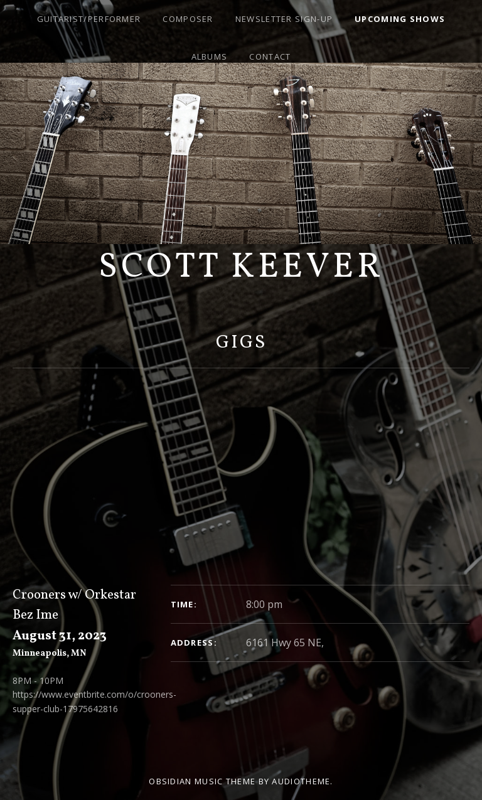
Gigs (241, 343)
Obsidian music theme (202, 781)
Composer (188, 18)
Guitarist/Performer (89, 18)
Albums (209, 56)
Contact (270, 56)
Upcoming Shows (400, 18)
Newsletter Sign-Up (284, 18)
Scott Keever (241, 268)
